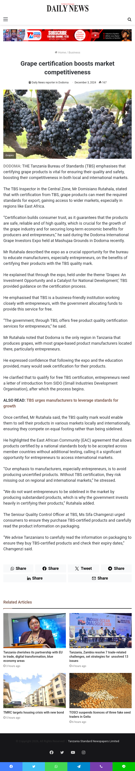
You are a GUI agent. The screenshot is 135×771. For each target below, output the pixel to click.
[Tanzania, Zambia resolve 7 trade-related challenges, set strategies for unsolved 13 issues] (100, 630)
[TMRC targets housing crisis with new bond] (34, 690)
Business (74, 52)
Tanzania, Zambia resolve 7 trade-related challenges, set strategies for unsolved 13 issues (98, 657)
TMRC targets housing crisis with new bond (33, 712)
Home (60, 52)
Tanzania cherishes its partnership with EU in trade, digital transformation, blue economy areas (33, 657)
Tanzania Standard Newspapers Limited (93, 741)
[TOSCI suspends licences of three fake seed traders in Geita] (100, 690)
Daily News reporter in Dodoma (50, 82)
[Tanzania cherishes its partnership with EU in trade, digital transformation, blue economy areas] (34, 630)
